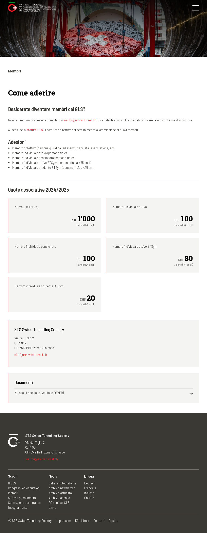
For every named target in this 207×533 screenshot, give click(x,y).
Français (90, 488)
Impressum (63, 520)
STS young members (22, 497)
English (89, 497)
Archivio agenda (59, 497)
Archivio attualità (60, 493)
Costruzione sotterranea (24, 502)
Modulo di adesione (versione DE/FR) (39, 392)
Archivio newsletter (62, 488)
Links (52, 507)
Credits (113, 520)
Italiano (89, 493)
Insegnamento (17, 507)
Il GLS (12, 483)
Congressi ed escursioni (24, 488)
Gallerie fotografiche (62, 483)
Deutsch (89, 483)
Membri (13, 493)
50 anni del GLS (59, 502)
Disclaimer (82, 520)
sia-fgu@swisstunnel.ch (79, 120)
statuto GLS (34, 129)
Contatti (99, 520)
